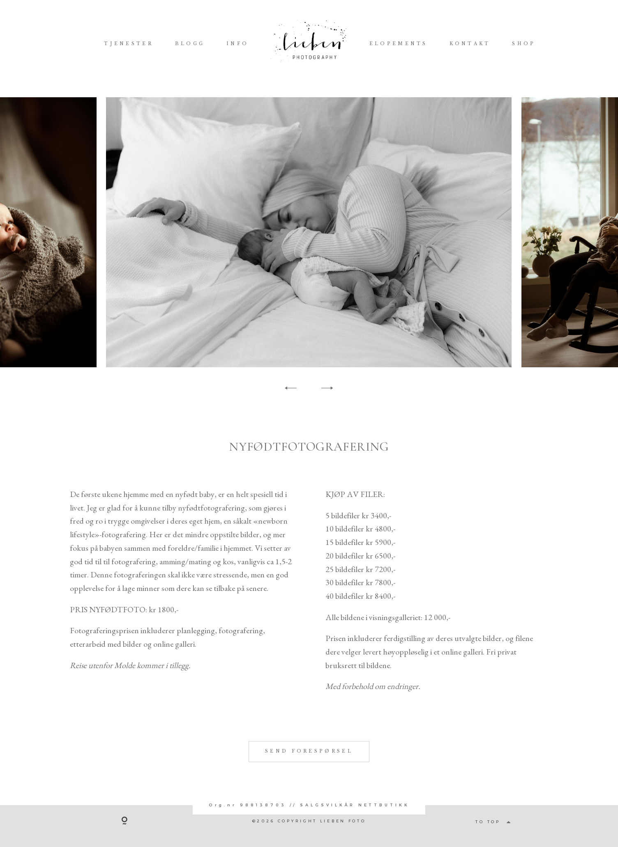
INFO (237, 43)
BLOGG (190, 43)
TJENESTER (128, 43)
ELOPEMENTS (398, 43)
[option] (309, 232)
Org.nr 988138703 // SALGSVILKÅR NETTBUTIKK (309, 805)
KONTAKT (470, 43)
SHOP (523, 43)
